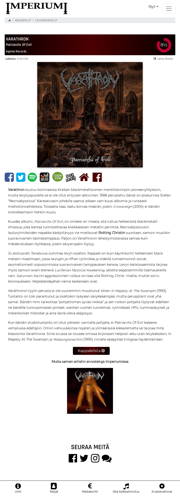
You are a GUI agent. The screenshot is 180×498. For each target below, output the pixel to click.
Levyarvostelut (46, 20)
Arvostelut (23, 20)
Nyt (152, 6)
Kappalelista (91, 351)
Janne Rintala (163, 59)
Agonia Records (16, 51)
